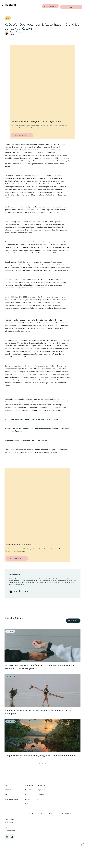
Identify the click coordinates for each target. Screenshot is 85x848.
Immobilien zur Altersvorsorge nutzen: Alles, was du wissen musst (31, 419)
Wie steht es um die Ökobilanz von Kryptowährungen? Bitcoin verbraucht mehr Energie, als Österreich (37, 430)
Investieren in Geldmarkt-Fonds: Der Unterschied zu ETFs (28, 440)
